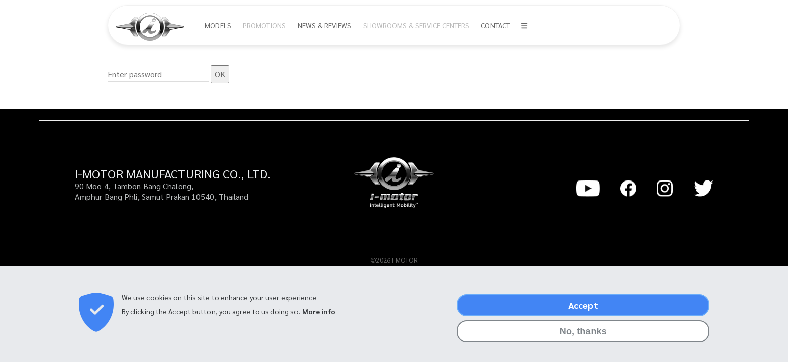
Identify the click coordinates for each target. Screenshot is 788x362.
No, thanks (583, 336)
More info (319, 315)
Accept (583, 310)
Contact (495, 25)
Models (218, 25)
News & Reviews (324, 25)
